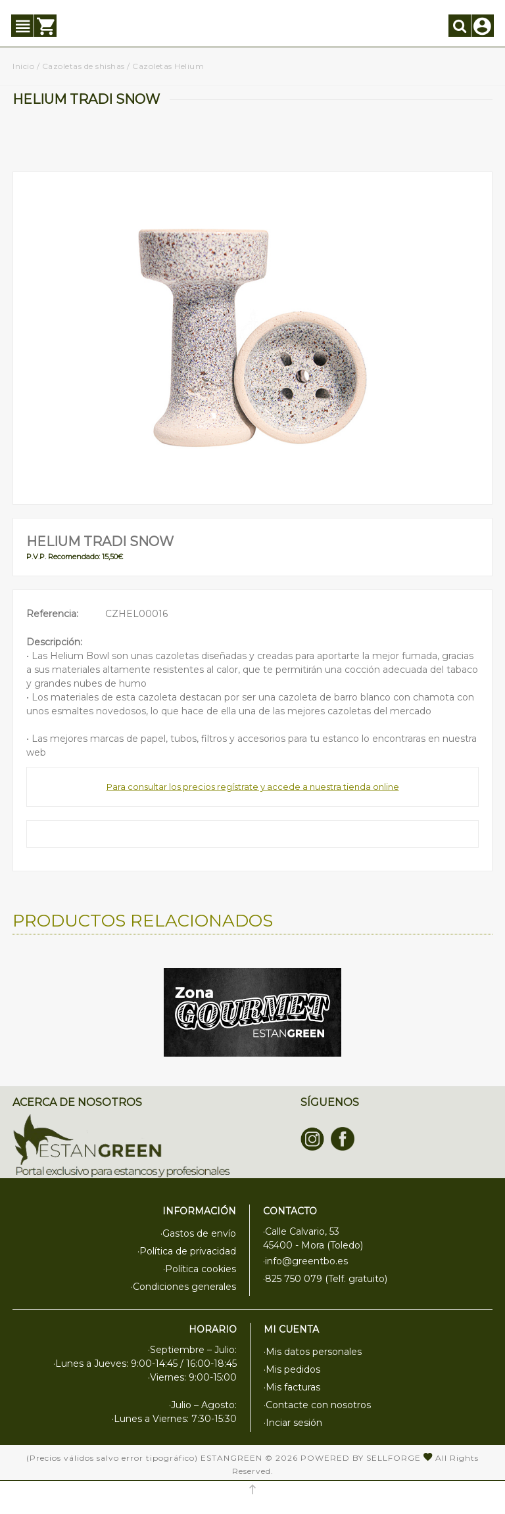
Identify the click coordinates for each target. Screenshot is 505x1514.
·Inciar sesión (293, 1423)
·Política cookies (199, 1269)
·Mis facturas (292, 1387)
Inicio (23, 66)
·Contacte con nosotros (317, 1405)
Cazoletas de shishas (83, 66)
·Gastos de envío (198, 1233)
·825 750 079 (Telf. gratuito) (325, 1279)
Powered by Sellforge (361, 1458)
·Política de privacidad (186, 1251)
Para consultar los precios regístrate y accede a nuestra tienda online (253, 786)
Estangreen (231, 1458)
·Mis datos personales (313, 1352)
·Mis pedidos (292, 1369)
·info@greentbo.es (305, 1261)
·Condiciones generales (183, 1287)
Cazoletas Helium (168, 66)
